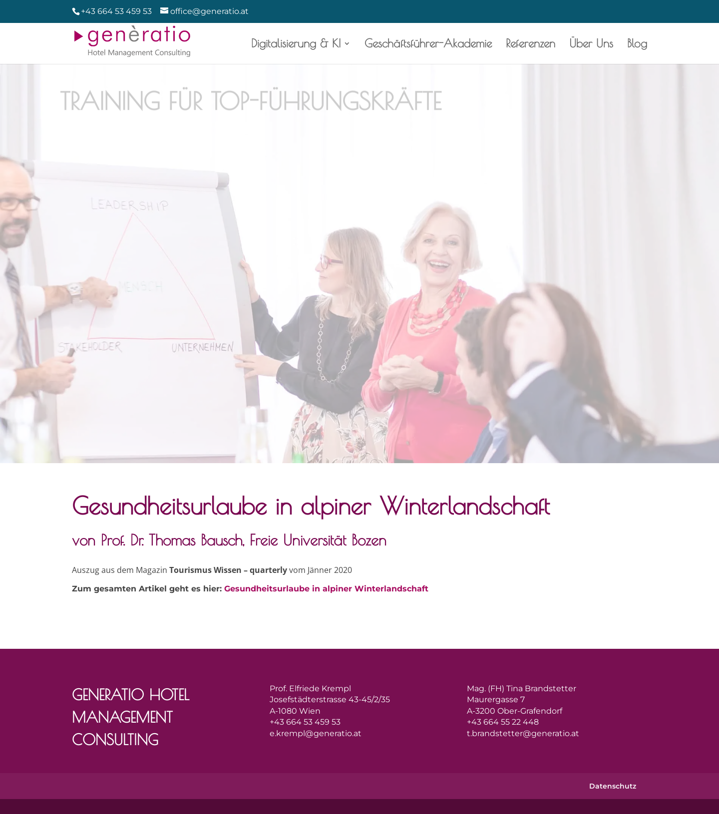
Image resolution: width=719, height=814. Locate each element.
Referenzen (532, 45)
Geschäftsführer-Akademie (431, 45)
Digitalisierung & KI (300, 45)
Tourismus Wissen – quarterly (224, 569)
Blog (637, 45)
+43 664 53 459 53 (116, 11)
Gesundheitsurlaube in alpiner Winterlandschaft (326, 588)
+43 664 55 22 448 (503, 722)
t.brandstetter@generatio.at (523, 733)
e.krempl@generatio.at (315, 733)
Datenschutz (612, 786)
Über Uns (592, 45)
